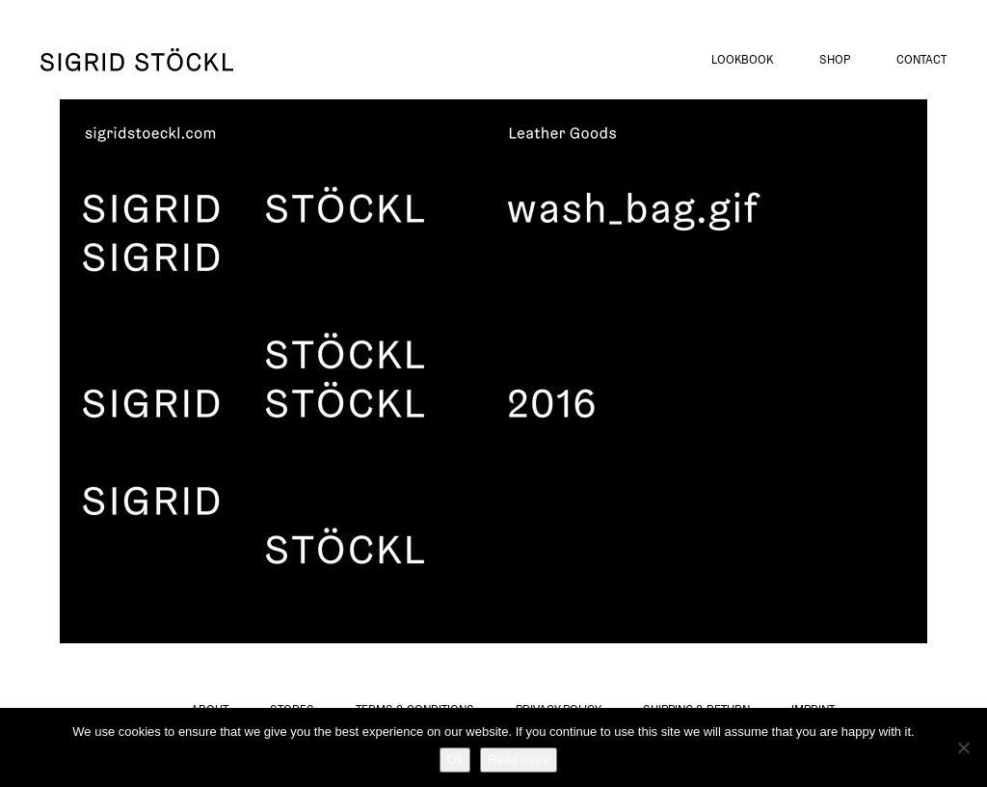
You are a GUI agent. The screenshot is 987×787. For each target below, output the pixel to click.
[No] (963, 747)
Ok (455, 759)
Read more (518, 759)
